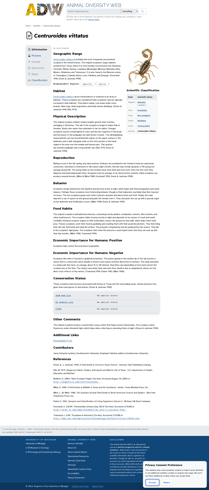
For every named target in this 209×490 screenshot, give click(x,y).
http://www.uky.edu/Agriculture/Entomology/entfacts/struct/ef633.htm (96, 418)
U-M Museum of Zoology (37, 447)
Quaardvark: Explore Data (79, 469)
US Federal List (64, 302)
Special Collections (76, 460)
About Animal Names (77, 452)
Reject (166, 482)
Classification (37, 80)
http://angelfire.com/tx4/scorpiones (76, 381)
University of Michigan (36, 443)
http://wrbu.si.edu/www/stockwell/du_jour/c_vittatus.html (89, 409)
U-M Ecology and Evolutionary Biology (43, 452)
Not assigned (144, 115)
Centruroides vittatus (51, 25)
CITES (58, 309)
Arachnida (142, 110)
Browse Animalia (75, 443)
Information (37, 49)
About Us (72, 447)
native (102, 84)
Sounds (34, 62)
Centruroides (144, 126)
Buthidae (142, 120)
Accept (152, 482)
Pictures (34, 56)
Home (28, 25)
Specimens (36, 68)
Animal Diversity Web (94, 5)
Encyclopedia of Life (62, 340)
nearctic (87, 84)
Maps (33, 74)
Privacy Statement (76, 477)
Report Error (97, 486)
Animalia (36, 25)
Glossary (72, 464)
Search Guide (94, 19)
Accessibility (73, 473)
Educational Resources (78, 456)
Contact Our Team (80, 486)
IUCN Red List (63, 295)
